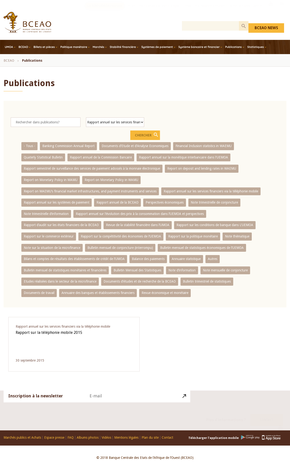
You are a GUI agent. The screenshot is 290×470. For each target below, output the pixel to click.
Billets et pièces (44, 47)
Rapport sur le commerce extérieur (49, 236)
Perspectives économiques (165, 202)
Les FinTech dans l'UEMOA (245, 10)
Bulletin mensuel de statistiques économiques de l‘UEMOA (202, 248)
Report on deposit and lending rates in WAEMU (201, 168)
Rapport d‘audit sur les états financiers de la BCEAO (61, 225)
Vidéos (106, 437)
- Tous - (29, 146)
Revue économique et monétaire (165, 293)
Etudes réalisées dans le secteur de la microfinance (60, 281)
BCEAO (23, 47)
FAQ (70, 437)
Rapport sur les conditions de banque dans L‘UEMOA (214, 225)
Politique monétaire (73, 47)
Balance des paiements (148, 259)
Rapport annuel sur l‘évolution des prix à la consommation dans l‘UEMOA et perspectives (140, 214)
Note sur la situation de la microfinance (52, 248)
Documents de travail (39, 293)
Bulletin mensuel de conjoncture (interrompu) (120, 248)
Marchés (98, 47)
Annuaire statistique (186, 259)
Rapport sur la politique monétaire (193, 236)
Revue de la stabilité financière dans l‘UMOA (137, 225)
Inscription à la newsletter (35, 401)
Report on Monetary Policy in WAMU (50, 180)
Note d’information (182, 270)
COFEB (187, 10)
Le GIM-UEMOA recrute (104, 10)
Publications (233, 47)
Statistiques (255, 47)
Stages (174, 10)
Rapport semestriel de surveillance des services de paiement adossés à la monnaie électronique (92, 168)
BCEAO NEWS (266, 28)
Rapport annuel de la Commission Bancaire (101, 157)
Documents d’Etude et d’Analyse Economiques (135, 146)
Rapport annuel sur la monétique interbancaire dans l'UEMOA (183, 157)
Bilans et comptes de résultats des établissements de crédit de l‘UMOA (74, 259)
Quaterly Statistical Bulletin (43, 157)
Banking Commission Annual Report (68, 146)
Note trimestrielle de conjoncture (214, 202)
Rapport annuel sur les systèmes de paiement (56, 202)
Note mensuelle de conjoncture (225, 270)
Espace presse (54, 437)
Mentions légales (126, 437)
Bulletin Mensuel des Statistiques (137, 270)
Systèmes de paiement (157, 47)
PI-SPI (132, 10)
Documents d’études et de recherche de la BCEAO (140, 281)
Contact (267, 414)
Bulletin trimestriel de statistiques (207, 281)
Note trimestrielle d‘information (46, 214)
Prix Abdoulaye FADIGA (210, 10)
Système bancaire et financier (199, 47)
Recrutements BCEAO (153, 10)
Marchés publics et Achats (22, 437)
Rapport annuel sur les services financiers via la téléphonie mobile (211, 191)
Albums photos (88, 437)
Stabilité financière (123, 47)
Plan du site (150, 437)
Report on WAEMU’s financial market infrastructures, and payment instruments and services (90, 191)
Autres (212, 259)
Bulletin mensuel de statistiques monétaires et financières (65, 270)
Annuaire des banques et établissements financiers (98, 293)
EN (282, 10)
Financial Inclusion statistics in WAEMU (204, 146)
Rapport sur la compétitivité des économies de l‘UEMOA (121, 236)
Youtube (270, 10)
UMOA (9, 47)
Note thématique (237, 236)
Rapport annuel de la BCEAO (117, 202)
